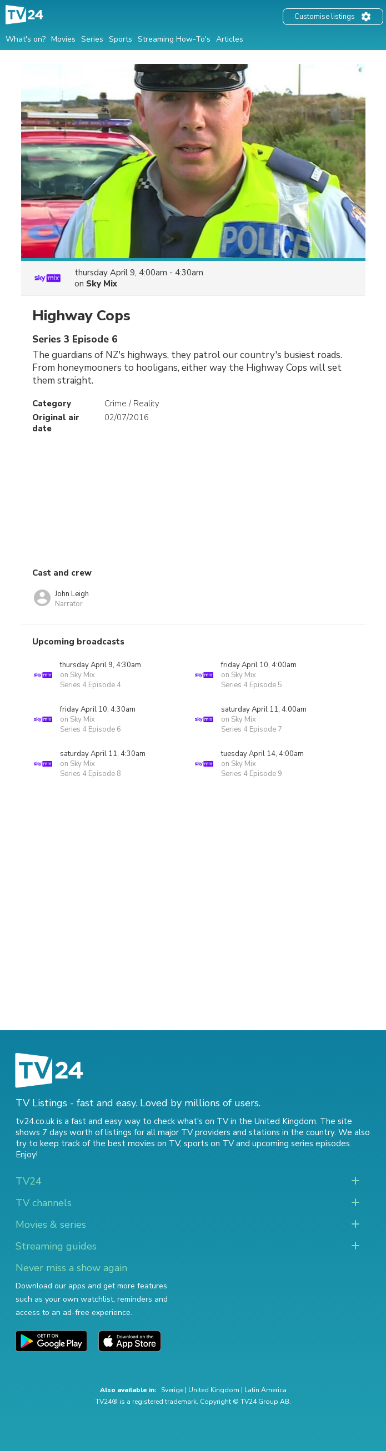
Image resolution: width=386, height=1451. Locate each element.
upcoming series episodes (301, 1143)
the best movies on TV (136, 1143)
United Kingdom (213, 1389)
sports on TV (209, 1143)
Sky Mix (101, 283)
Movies (63, 39)
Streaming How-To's (174, 39)
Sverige (172, 1389)
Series (92, 39)
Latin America (265, 1389)
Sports (120, 39)
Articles (229, 39)
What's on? (26, 39)
